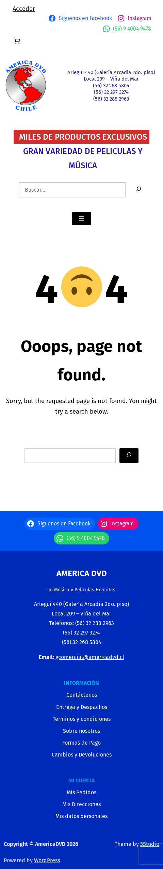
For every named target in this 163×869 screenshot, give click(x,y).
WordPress (47, 860)
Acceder (24, 9)
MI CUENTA (81, 780)
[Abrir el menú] (81, 218)
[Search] (128, 455)
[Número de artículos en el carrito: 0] (17, 40)
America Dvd (81, 573)
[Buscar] (138, 189)
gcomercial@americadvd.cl (89, 657)
